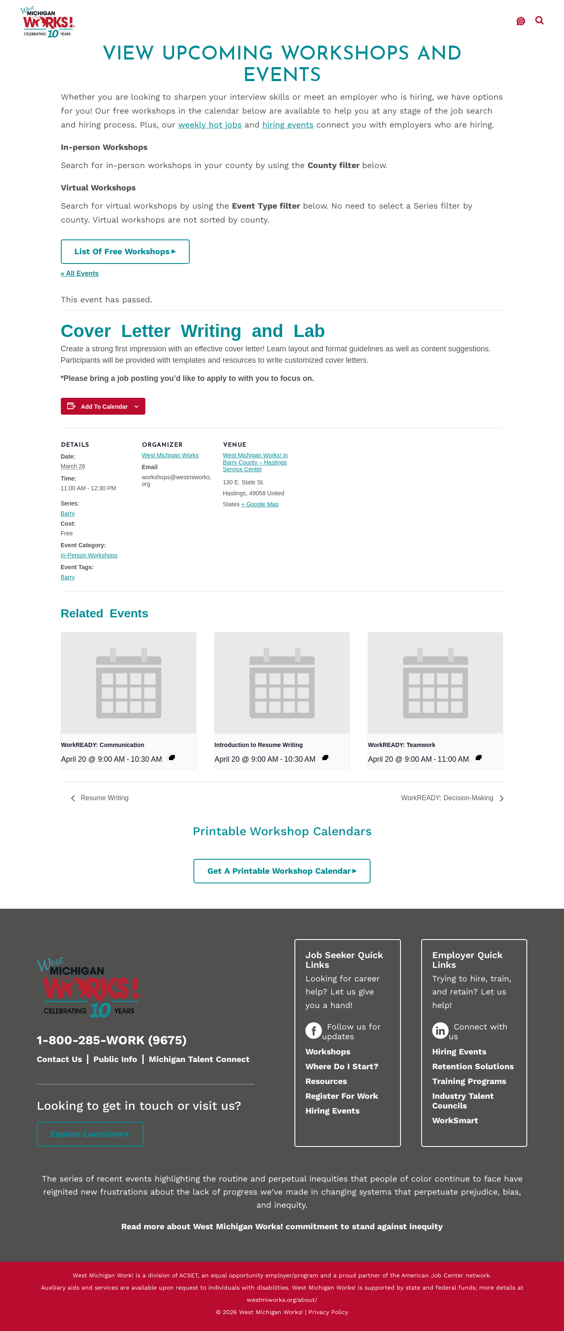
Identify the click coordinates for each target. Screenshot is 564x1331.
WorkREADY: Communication (102, 745)
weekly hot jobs (210, 125)
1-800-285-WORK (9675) (112, 1040)
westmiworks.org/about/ (282, 1299)
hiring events (287, 125)
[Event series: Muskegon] (172, 757)
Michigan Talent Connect (199, 1059)
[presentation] (128, 683)
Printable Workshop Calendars (282, 831)
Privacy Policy (328, 1312)
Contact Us (59, 1059)
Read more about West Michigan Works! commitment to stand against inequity (282, 1226)
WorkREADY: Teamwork (401, 745)
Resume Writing (104, 797)
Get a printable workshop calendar (279, 871)
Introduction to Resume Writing (259, 745)
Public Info (115, 1059)
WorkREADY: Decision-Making (448, 797)
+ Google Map (259, 504)
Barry (68, 513)
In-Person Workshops (89, 555)
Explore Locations (86, 1134)
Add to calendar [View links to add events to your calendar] (104, 407)
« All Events (80, 273)
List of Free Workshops (121, 251)
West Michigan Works (170, 455)
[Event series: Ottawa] (325, 757)
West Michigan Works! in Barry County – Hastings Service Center (255, 462)
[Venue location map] (348, 486)
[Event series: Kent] (479, 757)
